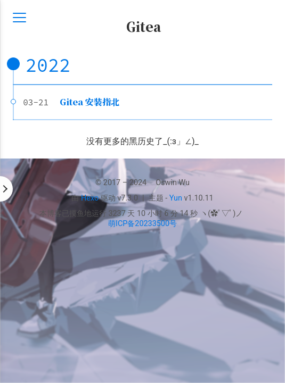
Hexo (90, 198)
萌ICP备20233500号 (142, 223)
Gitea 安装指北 (89, 102)
